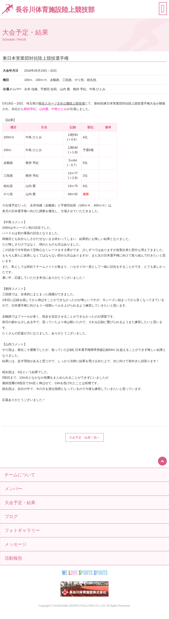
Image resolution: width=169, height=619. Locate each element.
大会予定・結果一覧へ (84, 437)
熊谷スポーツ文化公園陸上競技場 (62, 103)
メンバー (13, 488)
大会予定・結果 (20, 502)
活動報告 (13, 558)
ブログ (11, 516)
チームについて (19, 474)
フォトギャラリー (22, 530)
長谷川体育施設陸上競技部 (55, 9)
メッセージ (16, 544)
